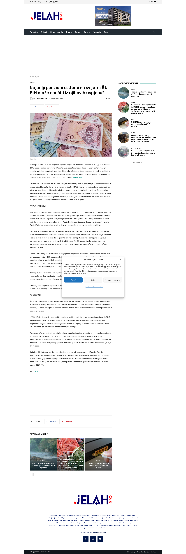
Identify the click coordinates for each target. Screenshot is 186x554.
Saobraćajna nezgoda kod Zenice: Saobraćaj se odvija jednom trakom (143, 153)
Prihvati (73, 280)
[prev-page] (31, 474)
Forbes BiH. (77, 177)
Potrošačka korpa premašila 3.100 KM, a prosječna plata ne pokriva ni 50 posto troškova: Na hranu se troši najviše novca (71, 463)
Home (32, 77)
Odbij (93, 280)
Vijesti (37, 77)
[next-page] (34, 474)
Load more (137, 162)
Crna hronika (136, 148)
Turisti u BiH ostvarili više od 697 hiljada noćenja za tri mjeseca (43, 465)
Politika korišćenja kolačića (94, 287)
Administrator (41, 98)
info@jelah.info (100, 532)
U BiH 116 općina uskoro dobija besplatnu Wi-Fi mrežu (98, 465)
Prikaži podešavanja (112, 280)
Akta (36, 371)
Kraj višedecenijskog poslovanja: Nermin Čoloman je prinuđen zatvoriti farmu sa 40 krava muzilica (143, 138)
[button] (120, 259)
